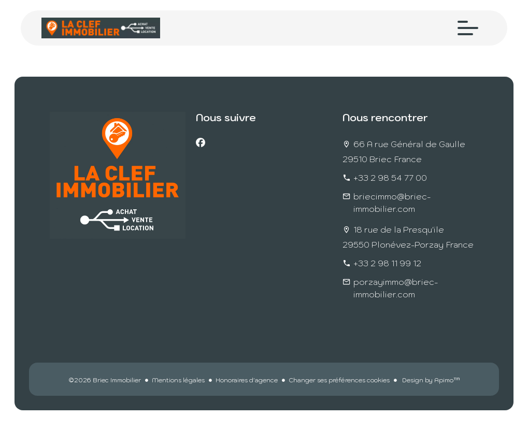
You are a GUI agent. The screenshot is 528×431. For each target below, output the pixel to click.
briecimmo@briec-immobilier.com (392, 202)
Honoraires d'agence (247, 380)
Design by (430, 380)
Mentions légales (178, 380)
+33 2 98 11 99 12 (387, 263)
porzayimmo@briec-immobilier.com (395, 288)
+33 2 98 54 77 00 (390, 178)
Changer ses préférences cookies (339, 380)
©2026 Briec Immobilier (104, 380)
